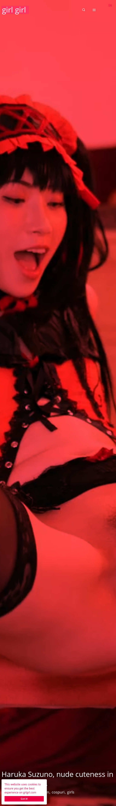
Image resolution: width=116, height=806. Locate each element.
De (110, 5)
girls (70, 792)
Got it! (24, 798)
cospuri (58, 792)
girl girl (14, 9)
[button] (84, 10)
